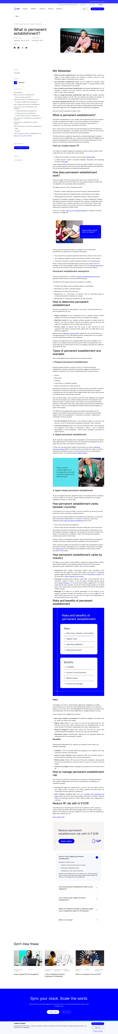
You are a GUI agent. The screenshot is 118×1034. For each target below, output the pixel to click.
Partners (53, 8)
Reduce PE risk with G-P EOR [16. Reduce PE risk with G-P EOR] (22, 136)
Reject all (97, 1027)
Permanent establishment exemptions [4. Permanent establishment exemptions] (26, 102)
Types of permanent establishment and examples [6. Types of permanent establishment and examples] (25, 107)
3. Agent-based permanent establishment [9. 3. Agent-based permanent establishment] (27, 115)
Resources (61, 8)
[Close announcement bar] (106, 1)
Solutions (36, 8)
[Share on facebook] (18, 47)
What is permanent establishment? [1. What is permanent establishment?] (24, 94)
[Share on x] (22, 47)
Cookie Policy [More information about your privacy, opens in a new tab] (26, 1027)
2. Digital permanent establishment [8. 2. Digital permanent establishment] (25, 113)
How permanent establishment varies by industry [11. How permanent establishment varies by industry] (26, 123)
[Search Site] (92, 4)
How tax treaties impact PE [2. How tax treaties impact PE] (23, 97)
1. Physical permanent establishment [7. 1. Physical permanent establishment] (26, 111)
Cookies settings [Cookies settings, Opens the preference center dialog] (97, 1031)
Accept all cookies (98, 1023)
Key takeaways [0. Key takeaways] (18, 92)
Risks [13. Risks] (16, 128)
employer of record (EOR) (71, 333)
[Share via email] (26, 47)
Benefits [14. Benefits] (17, 131)
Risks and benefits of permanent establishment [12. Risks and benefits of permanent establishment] (28, 126)
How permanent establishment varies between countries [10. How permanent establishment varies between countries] (27, 118)
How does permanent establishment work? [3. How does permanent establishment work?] (26, 99)
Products (28, 8)
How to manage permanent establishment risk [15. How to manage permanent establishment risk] (27, 133)
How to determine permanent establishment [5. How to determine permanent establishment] (27, 104)
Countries (44, 8)
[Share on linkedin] (14, 47)
